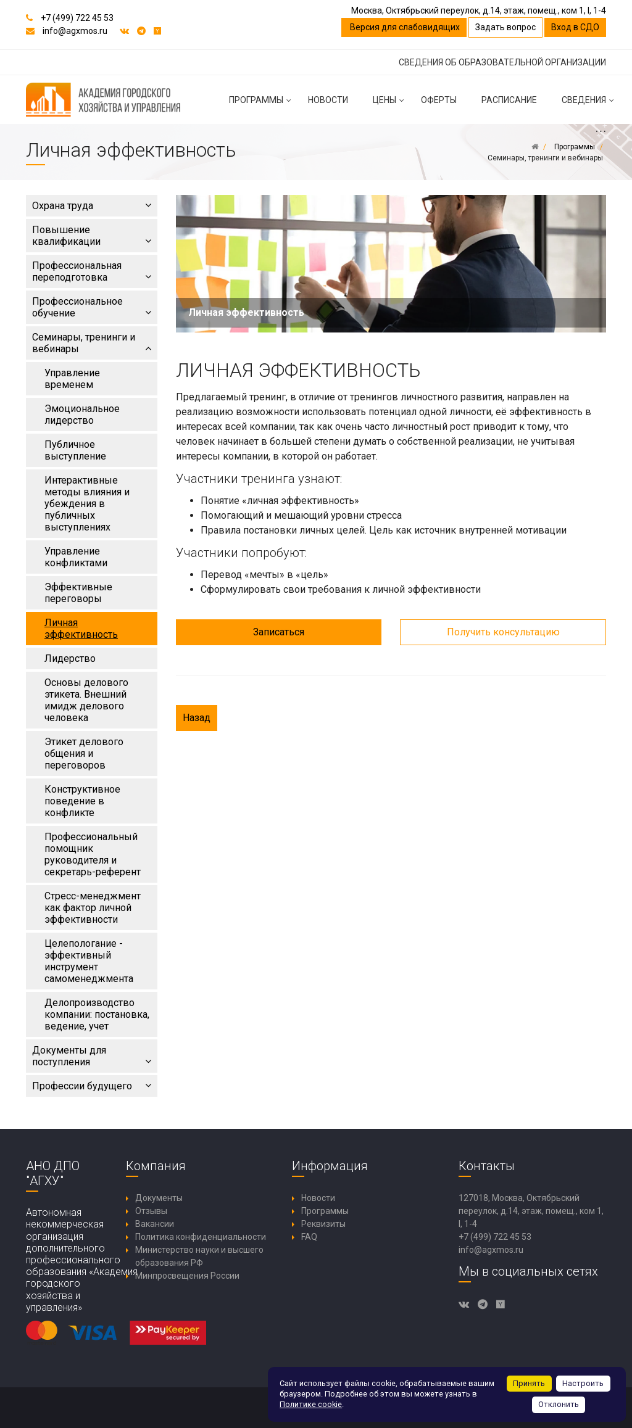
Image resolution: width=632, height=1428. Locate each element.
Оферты (439, 100)
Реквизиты (323, 1224)
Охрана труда (91, 206)
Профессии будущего (91, 1086)
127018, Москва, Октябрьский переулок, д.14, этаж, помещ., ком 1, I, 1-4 (531, 1211)
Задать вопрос (505, 27)
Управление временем (72, 378)
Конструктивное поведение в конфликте (82, 801)
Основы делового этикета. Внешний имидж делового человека (86, 700)
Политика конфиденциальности (200, 1237)
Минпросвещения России (187, 1276)
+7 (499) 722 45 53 (77, 18)
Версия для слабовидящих (404, 27)
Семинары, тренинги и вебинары (91, 343)
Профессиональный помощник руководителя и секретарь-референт (92, 854)
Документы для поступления (91, 1056)
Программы (262, 105)
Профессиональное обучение (91, 307)
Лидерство (70, 658)
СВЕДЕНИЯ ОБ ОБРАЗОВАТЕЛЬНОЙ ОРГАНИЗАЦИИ (502, 62)
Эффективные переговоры (78, 593)
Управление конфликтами (75, 557)
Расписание (509, 100)
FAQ (309, 1237)
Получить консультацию (503, 632)
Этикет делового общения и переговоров (83, 753)
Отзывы (151, 1211)
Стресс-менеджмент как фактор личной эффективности (92, 907)
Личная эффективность (81, 628)
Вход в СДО (575, 27)
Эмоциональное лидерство (82, 414)
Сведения (590, 105)
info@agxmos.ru (75, 31)
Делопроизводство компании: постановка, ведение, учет (96, 1014)
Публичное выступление (75, 450)
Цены (391, 105)
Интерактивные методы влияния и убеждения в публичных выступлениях (87, 503)
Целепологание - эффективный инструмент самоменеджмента (88, 961)
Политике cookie (311, 1404)
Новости (328, 100)
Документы (159, 1198)
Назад (196, 718)
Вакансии (154, 1224)
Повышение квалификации (91, 235)
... (600, 130)
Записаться (278, 632)
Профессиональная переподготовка (91, 271)
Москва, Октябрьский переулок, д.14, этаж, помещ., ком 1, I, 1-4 (478, 10)
